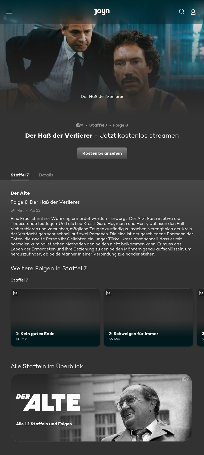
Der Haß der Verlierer (102, 96)
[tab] (20, 175)
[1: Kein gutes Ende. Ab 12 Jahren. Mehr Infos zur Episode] (55, 317)
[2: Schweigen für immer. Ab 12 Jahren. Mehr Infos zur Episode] (148, 317)
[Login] (193, 11)
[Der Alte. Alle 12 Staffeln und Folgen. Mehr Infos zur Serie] (101, 407)
